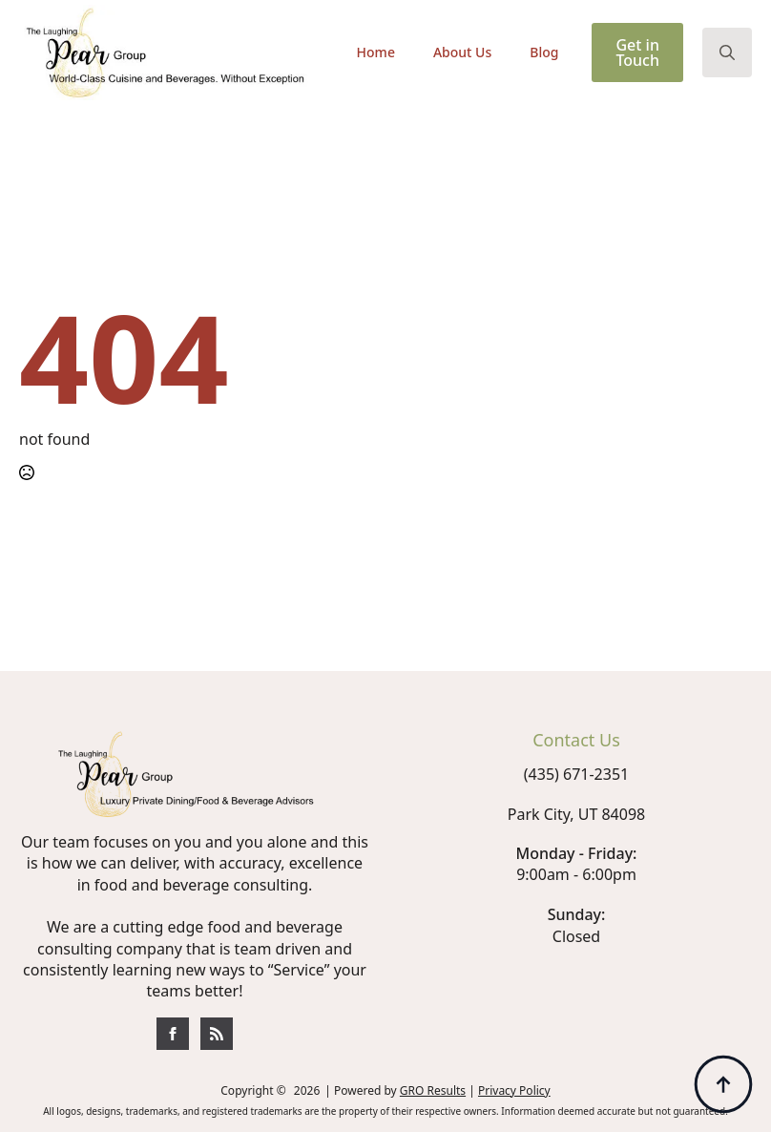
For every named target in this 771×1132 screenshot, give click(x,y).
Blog (544, 52)
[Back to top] (723, 1084)
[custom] (172, 1033)
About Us (462, 52)
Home (376, 52)
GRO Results (433, 1090)
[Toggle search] (727, 52)
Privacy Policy (514, 1090)
